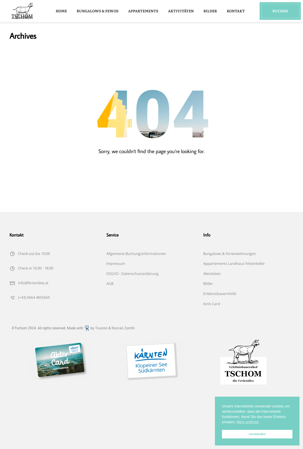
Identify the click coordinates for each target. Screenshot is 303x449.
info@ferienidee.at (28, 282)
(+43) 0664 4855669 (29, 297)
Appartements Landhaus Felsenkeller (234, 263)
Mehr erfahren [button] (248, 422)
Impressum (115, 263)
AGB (109, 283)
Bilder (208, 283)
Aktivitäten (212, 273)
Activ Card (211, 303)
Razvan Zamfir (123, 328)
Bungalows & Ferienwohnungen (229, 253)
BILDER (210, 10)
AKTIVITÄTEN (181, 10)
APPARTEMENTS (143, 10)
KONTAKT (236, 10)
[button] (280, 11)
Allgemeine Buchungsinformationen (136, 253)
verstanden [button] (257, 434)
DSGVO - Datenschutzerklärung (132, 273)
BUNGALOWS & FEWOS (97, 10)
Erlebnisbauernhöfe (219, 293)
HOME (61, 10)
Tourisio (101, 328)
